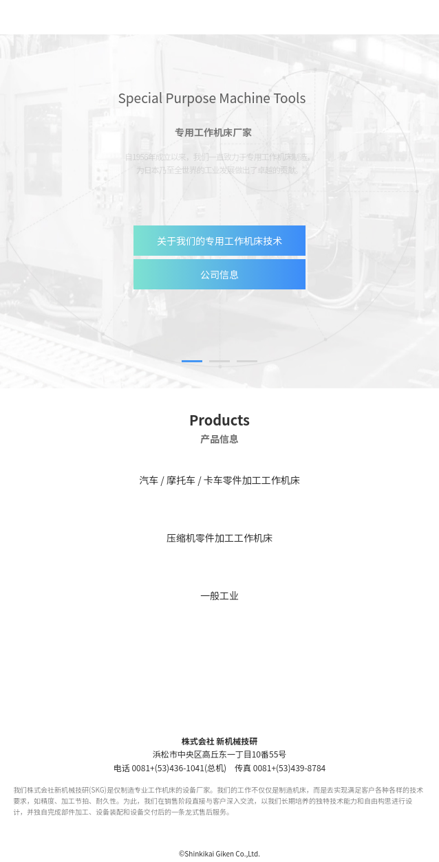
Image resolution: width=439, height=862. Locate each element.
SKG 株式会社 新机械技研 (220, 709)
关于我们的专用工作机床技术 (219, 240)
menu (417, 17)
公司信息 (219, 274)
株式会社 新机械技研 (220, 741)
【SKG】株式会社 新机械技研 (71, 17)
